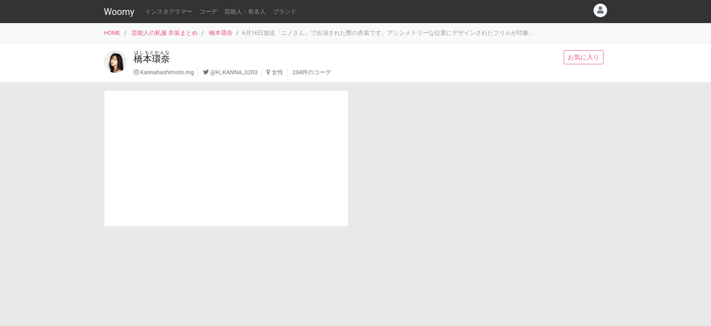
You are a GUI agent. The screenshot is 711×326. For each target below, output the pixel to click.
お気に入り (583, 57)
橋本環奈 (221, 32)
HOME (112, 32)
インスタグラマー (168, 11)
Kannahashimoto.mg (167, 72)
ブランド (285, 11)
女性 (277, 72)
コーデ (208, 11)
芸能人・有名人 (245, 11)
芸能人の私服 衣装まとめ (164, 32)
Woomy (119, 11)
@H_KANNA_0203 (234, 72)
